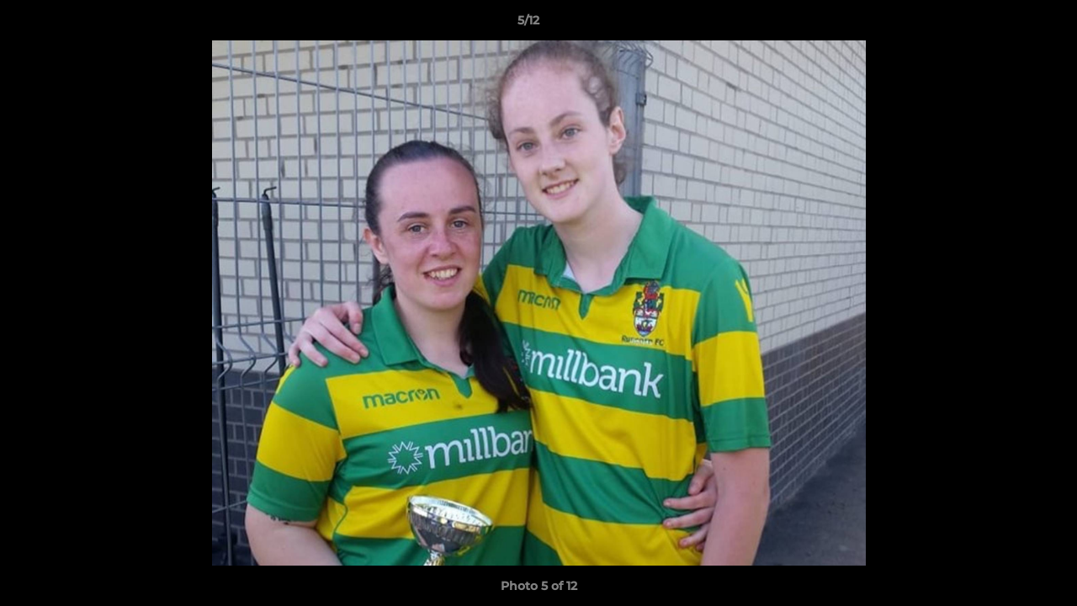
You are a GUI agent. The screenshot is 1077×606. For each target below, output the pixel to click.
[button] (1006, 24)
